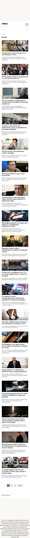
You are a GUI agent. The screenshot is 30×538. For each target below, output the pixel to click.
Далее (20, 485)
